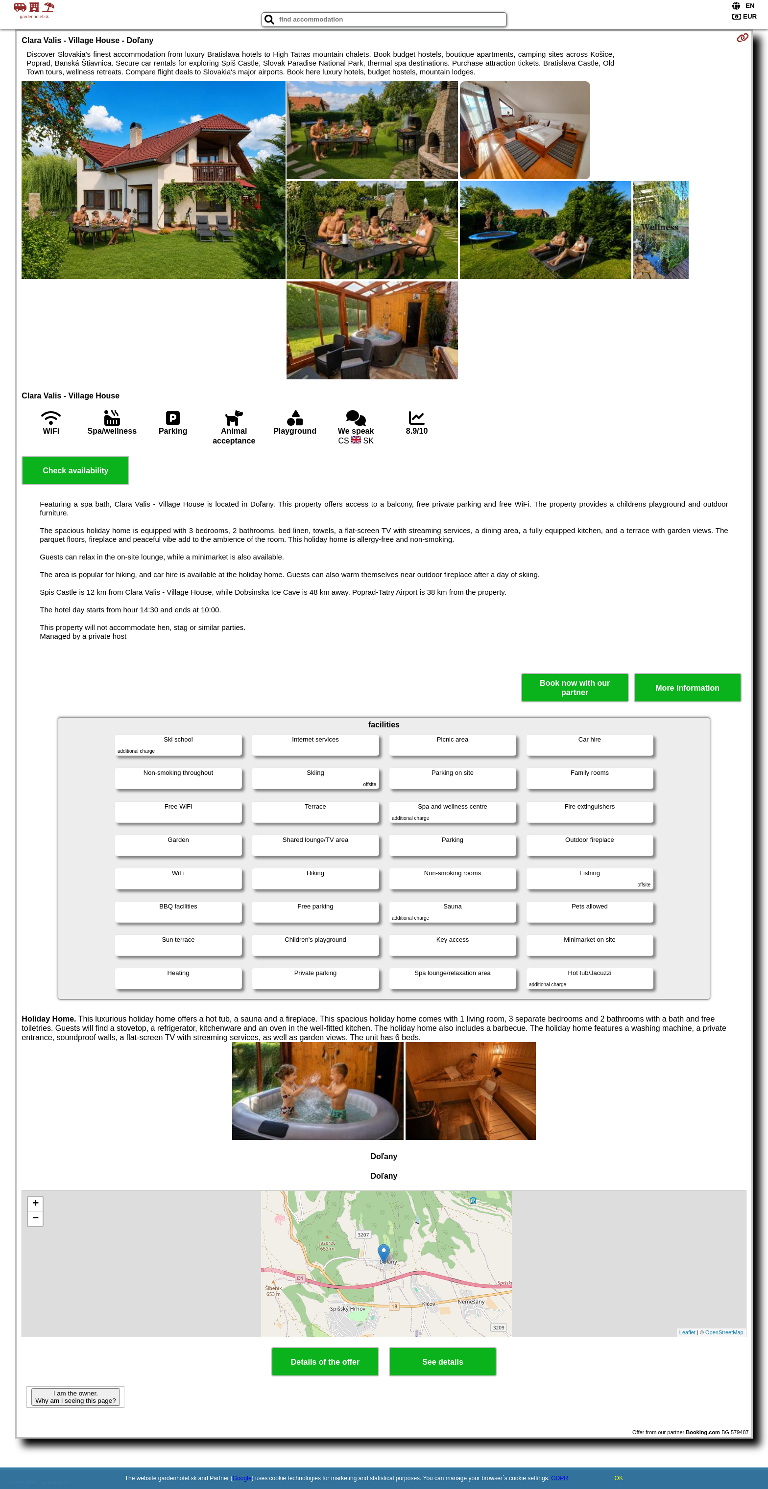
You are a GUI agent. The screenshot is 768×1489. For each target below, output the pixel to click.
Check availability (75, 470)
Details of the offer (325, 1362)
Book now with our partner (575, 688)
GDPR (559, 1478)
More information (687, 688)
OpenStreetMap (724, 1332)
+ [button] (35, 1204)
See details (442, 1362)
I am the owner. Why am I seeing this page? (75, 1397)
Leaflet (687, 1332)
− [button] (35, 1218)
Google (242, 1478)
